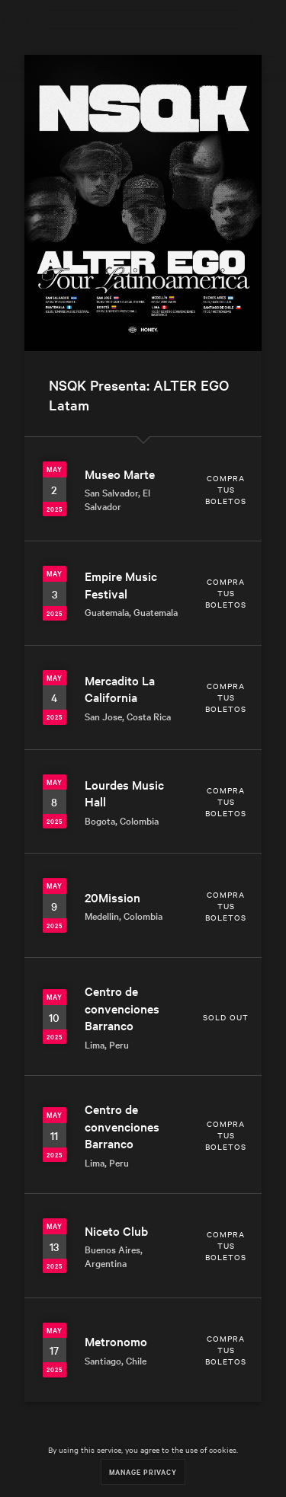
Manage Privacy (143, 1471)
